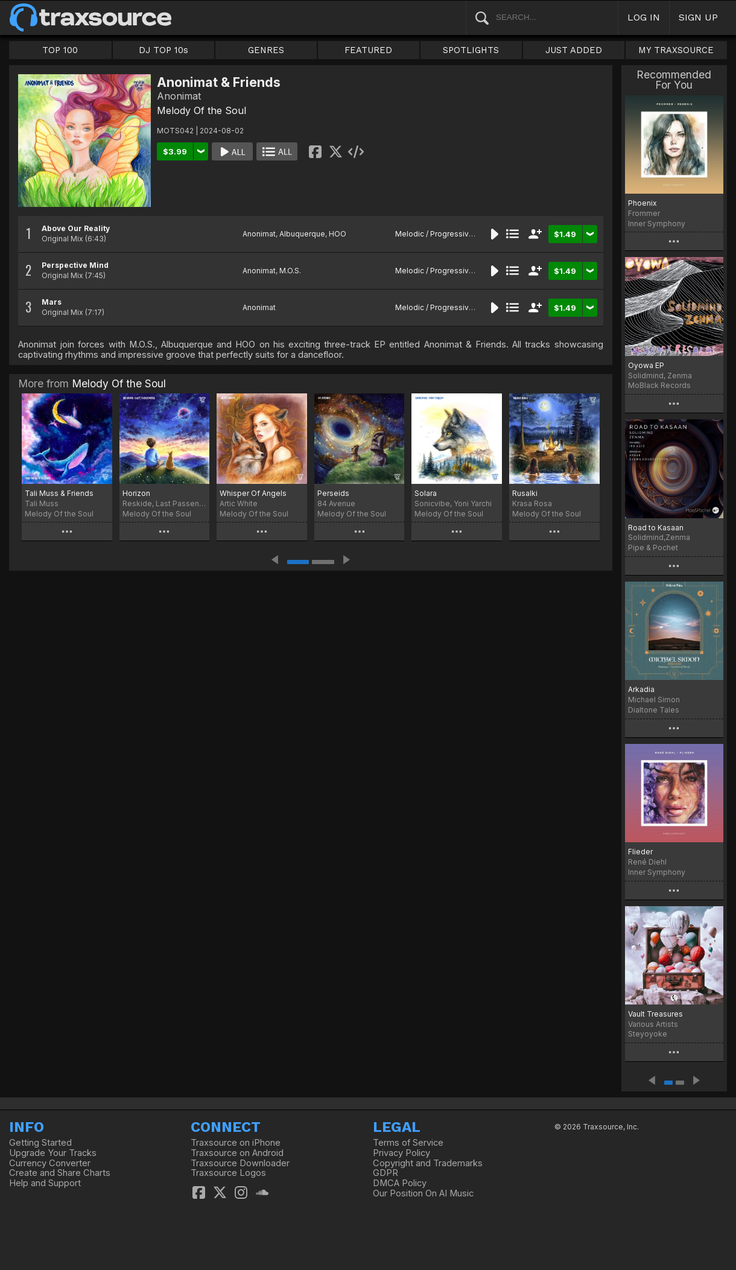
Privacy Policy (401, 1153)
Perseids (333, 493)
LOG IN (643, 17)
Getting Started (40, 1142)
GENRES (266, 50)
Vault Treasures (655, 1013)
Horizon (136, 493)
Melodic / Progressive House (447, 233)
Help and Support (45, 1183)
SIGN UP (698, 17)
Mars (52, 301)
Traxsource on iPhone (236, 1142)
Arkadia (641, 689)
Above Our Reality (76, 228)
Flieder (640, 851)
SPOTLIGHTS (471, 50)
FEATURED (368, 50)
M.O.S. (290, 270)
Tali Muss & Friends (59, 493)
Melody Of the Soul (201, 110)
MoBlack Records (659, 385)
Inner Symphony (656, 223)
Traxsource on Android (237, 1153)
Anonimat (259, 233)
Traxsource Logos (228, 1172)
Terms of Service (408, 1142)
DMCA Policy (400, 1183)
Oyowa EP (646, 365)
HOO (337, 233)
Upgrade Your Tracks (53, 1153)
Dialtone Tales (653, 709)
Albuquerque (302, 233)
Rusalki (525, 493)
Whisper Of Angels (253, 493)
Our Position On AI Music (423, 1193)
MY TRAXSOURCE (676, 50)
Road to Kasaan (656, 527)
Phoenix (642, 203)
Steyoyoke (647, 1033)
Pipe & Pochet (653, 547)
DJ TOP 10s (163, 50)
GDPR (385, 1172)
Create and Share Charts (59, 1172)
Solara (425, 493)
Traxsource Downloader (240, 1163)
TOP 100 (60, 50)
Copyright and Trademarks (428, 1163)
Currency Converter (49, 1163)
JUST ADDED (573, 50)
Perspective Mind (75, 265)
